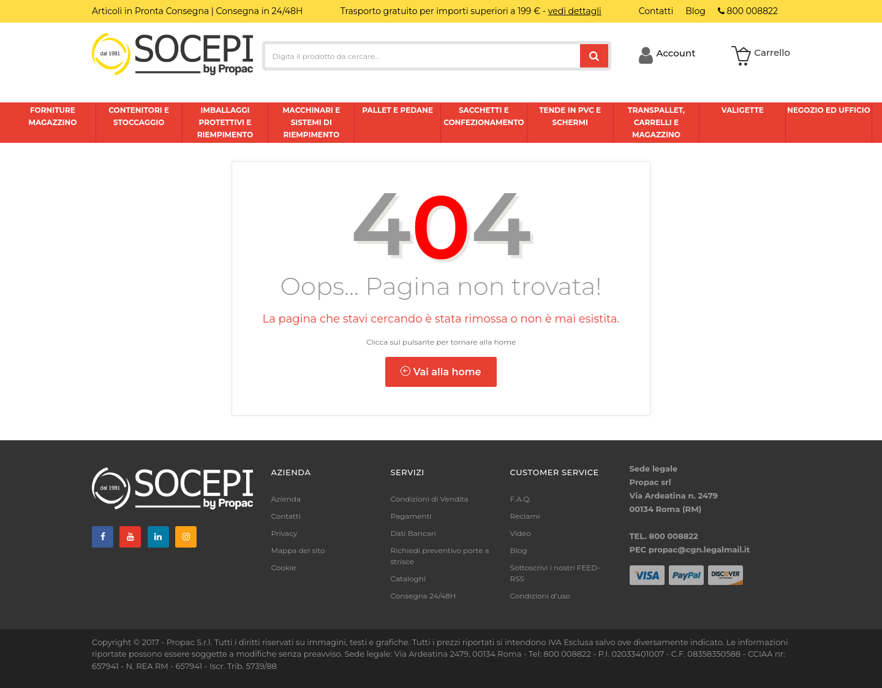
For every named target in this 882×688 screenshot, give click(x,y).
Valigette (743, 110)
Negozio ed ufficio (828, 110)
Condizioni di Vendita (430, 498)
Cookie (283, 567)
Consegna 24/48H (423, 595)
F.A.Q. (520, 498)
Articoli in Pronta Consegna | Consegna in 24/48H (197, 11)
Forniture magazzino (52, 116)
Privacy (284, 533)
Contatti (286, 516)
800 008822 (748, 11)
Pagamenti (411, 516)
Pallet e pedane (397, 110)
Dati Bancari (413, 533)
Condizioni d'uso (540, 595)
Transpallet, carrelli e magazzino (656, 122)
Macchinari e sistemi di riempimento (311, 122)
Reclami (525, 516)
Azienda (286, 498)
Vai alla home (441, 372)
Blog (518, 550)
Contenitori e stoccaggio (138, 116)
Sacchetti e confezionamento (483, 116)
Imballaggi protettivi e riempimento (225, 122)
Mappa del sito (298, 550)
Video (520, 533)
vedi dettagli (574, 11)
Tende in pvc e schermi (570, 116)
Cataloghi (408, 578)
